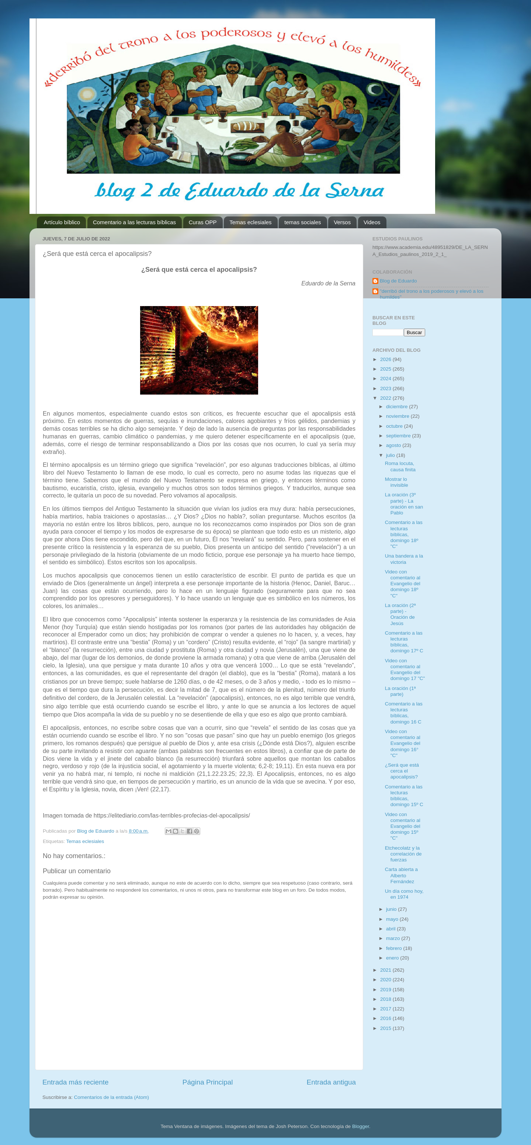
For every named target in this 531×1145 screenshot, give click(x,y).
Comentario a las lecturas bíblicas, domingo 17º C (404, 642)
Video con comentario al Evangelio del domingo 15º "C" (402, 826)
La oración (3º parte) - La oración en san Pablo (404, 504)
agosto (394, 445)
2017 (386, 1009)
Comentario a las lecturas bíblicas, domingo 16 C (404, 713)
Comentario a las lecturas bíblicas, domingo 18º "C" (404, 534)
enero (393, 958)
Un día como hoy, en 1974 (404, 894)
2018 (386, 999)
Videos (372, 222)
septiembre (399, 435)
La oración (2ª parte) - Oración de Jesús (400, 614)
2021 (386, 970)
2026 (386, 359)
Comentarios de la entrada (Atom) (111, 1097)
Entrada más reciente (75, 1082)
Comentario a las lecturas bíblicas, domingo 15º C (404, 796)
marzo (393, 938)
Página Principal (208, 1082)
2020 (386, 979)
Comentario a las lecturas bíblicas (134, 222)
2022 (386, 398)
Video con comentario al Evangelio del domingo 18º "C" (402, 583)
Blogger (360, 1126)
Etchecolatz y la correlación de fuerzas (403, 854)
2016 (386, 1018)
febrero (394, 948)
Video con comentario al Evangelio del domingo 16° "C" (402, 743)
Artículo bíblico (62, 222)
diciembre (397, 406)
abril (391, 928)
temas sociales (302, 222)
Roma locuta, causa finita (400, 466)
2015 (386, 1028)
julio (391, 455)
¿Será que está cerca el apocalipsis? (402, 771)
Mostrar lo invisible (396, 482)
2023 (386, 388)
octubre (395, 426)
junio (392, 909)
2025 (386, 369)
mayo (393, 919)
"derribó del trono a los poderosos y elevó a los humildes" (431, 294)
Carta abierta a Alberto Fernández (401, 875)
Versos (342, 222)
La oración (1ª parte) (400, 691)
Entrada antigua (331, 1082)
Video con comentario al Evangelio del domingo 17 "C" (405, 669)
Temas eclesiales (250, 222)
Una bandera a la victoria (404, 559)
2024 (386, 378)
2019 (386, 989)
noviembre (398, 416)
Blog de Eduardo (398, 281)
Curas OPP (203, 222)
